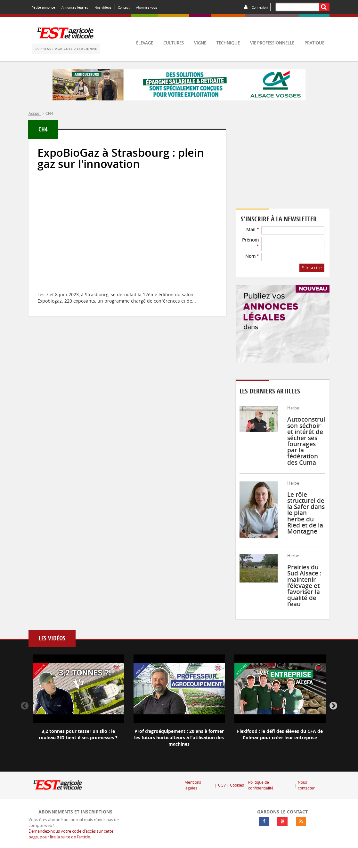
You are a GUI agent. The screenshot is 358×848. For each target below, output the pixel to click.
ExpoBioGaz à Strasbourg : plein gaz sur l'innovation (120, 158)
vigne (200, 43)
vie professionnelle (272, 43)
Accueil (34, 113)
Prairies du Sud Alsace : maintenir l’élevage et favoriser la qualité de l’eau (304, 585)
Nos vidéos (102, 7)
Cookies (237, 785)
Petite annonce (43, 7)
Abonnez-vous (146, 7)
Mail (252, 229)
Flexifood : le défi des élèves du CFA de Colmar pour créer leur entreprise (280, 734)
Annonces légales (74, 7)
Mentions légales (192, 785)
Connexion (260, 7)
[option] (78, 702)
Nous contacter (306, 785)
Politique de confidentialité (260, 785)
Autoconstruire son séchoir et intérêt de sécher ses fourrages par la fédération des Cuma (309, 440)
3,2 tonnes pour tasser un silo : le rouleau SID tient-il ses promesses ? (78, 734)
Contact (124, 7)
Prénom (250, 242)
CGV (222, 785)
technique (228, 43)
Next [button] (333, 706)
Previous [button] (24, 706)
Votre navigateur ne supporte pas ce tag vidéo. (283, 165)
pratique (314, 43)
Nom (252, 256)
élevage (144, 43)
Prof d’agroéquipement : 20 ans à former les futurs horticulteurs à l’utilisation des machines (179, 737)
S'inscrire (312, 268)
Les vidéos (52, 638)
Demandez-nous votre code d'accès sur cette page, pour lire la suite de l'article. (70, 834)
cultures (173, 43)
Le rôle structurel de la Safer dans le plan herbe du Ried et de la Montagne (306, 512)
